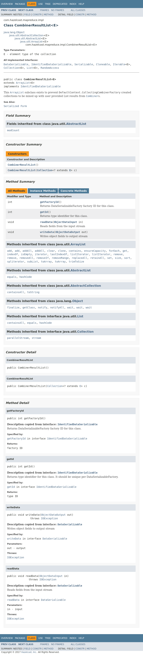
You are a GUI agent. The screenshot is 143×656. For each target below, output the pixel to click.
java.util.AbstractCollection (26, 35)
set (109, 257)
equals (11, 276)
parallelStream (18, 337)
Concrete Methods (74, 190)
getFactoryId (49, 202)
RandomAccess (50, 67)
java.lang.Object (14, 32)
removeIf (42, 257)
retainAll (97, 257)
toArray (46, 261)
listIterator (79, 254)
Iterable (119, 64)
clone (62, 250)
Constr (37, 14)
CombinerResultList (21, 164)
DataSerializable (16, 64)
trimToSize (76, 261)
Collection (11, 67)
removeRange (60, 257)
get (125, 250)
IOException (49, 518)
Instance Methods (43, 190)
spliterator (15, 261)
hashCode (25, 276)
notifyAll (57, 307)
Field (27, 14)
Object (77, 301)
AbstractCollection (86, 285)
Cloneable (103, 64)
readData (46, 222)
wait (70, 307)
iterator (41, 254)
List (30, 67)
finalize (13, 307)
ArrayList (23, 82)
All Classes (78, 10)
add (9, 250)
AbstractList (76, 124)
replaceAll (79, 257)
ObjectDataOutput (68, 232)
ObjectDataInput (65, 222)
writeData (47, 232)
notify (42, 307)
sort (127, 257)
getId (44, 212)
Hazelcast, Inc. (29, 652)
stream (36, 337)
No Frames (57, 10)
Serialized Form (15, 106)
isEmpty (26, 254)
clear (51, 250)
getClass (28, 307)
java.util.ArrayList (31, 41)
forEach (114, 250)
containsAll (15, 292)
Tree (48, 4)
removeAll (26, 257)
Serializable (84, 64)
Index (73, 4)
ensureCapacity (95, 250)
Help (81, 4)
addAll (27, 250)
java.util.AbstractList (28, 38)
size (118, 257)
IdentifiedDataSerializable (51, 64)
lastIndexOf (58, 254)
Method (49, 14)
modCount (13, 130)
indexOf (12, 254)
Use (40, 4)
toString (33, 292)
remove (118, 254)
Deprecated (60, 4)
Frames (44, 10)
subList (32, 261)
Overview (7, 4)
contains (75, 250)
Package (20, 4)
